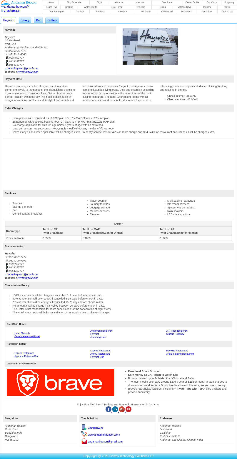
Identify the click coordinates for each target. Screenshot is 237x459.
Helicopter (118, 2)
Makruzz (140, 2)
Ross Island (186, 11)
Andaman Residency (101, 330)
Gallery (52, 20)
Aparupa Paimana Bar (26, 356)
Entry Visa (212, 2)
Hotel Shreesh (22, 333)
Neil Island (146, 11)
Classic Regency (175, 334)
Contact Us (227, 11)
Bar (38, 20)
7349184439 (95, 428)
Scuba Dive (51, 7)
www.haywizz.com (28, 71)
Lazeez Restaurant (100, 350)
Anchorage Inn (98, 337)
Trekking (141, 7)
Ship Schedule (74, 2)
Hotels (227, 7)
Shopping (229, 2)
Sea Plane (167, 2)
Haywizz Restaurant (177, 350)
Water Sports (90, 7)
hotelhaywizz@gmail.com (23, 68)
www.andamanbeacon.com (104, 434)
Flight (99, 2)
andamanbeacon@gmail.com (105, 441)
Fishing (162, 7)
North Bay (207, 11)
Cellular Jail (167, 11)
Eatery (25, 20)
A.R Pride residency (176, 330)
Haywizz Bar (97, 357)
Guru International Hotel (27, 336)
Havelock (122, 11)
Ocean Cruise (192, 2)
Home (51, 2)
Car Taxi (80, 11)
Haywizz (8, 20)
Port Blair (100, 11)
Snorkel (69, 7)
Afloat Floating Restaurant (180, 353)
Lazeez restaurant (24, 353)
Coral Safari (116, 7)
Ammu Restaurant (100, 353)
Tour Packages (56, 11)
